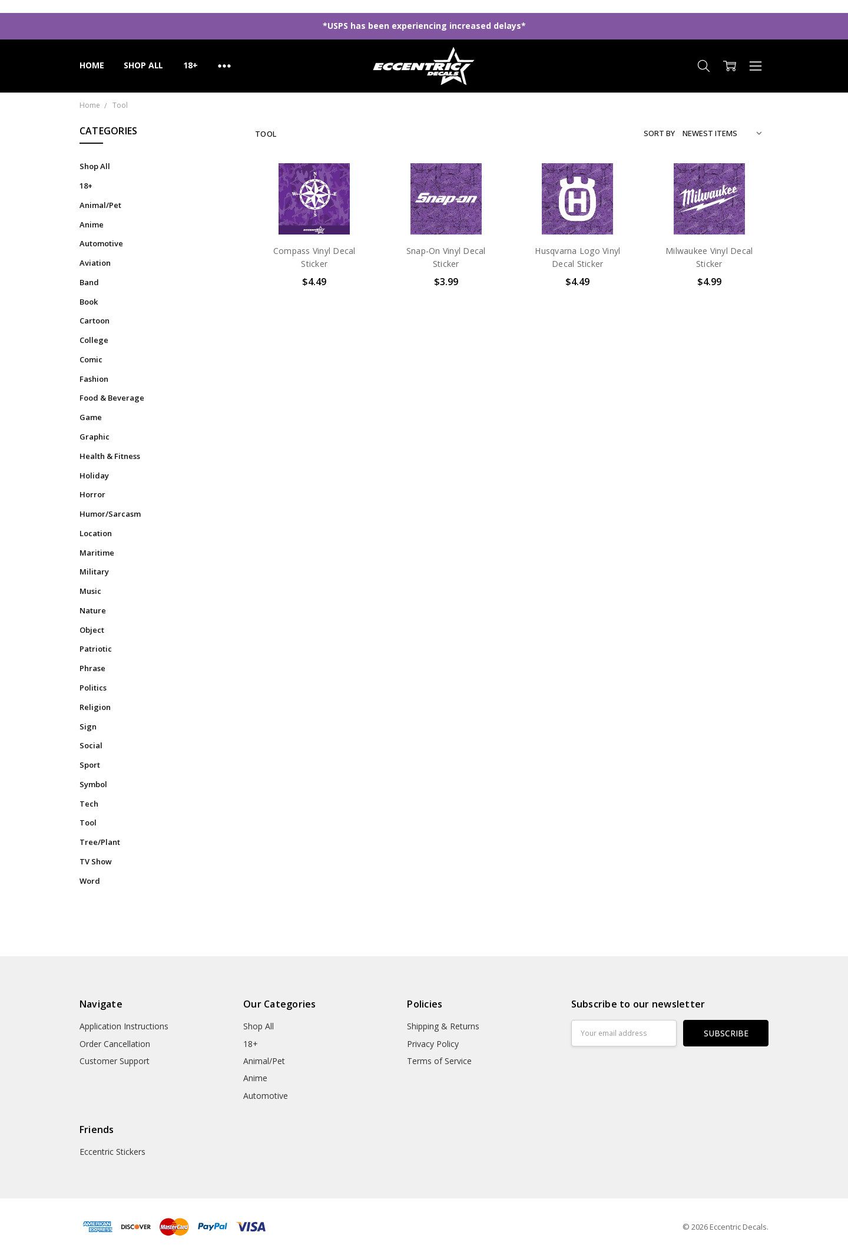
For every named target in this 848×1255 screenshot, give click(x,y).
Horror (92, 494)
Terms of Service (439, 1060)
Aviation (95, 262)
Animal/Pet (100, 205)
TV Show (96, 861)
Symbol (93, 784)
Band (89, 282)
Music (90, 591)
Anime (92, 224)
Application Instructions (124, 1026)
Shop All (143, 65)
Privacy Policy (433, 1043)
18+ (190, 65)
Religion (95, 707)
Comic (91, 359)
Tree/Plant (100, 842)
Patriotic (96, 648)
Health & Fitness (110, 456)
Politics (93, 687)
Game (91, 417)
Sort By (659, 133)
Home (92, 65)
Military (94, 571)
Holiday (94, 475)
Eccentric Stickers (112, 1151)
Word (90, 881)
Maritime (97, 552)
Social (91, 745)
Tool (88, 822)
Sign (88, 726)
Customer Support (115, 1060)
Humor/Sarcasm (110, 513)
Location (96, 533)
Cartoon (95, 320)
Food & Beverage (112, 397)
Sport (90, 764)
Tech (89, 803)
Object (92, 630)
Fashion (94, 379)
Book (89, 301)
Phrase (92, 668)
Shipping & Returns (443, 1026)
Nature (93, 610)
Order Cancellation (115, 1043)
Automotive (101, 243)
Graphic (95, 436)
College (94, 340)
